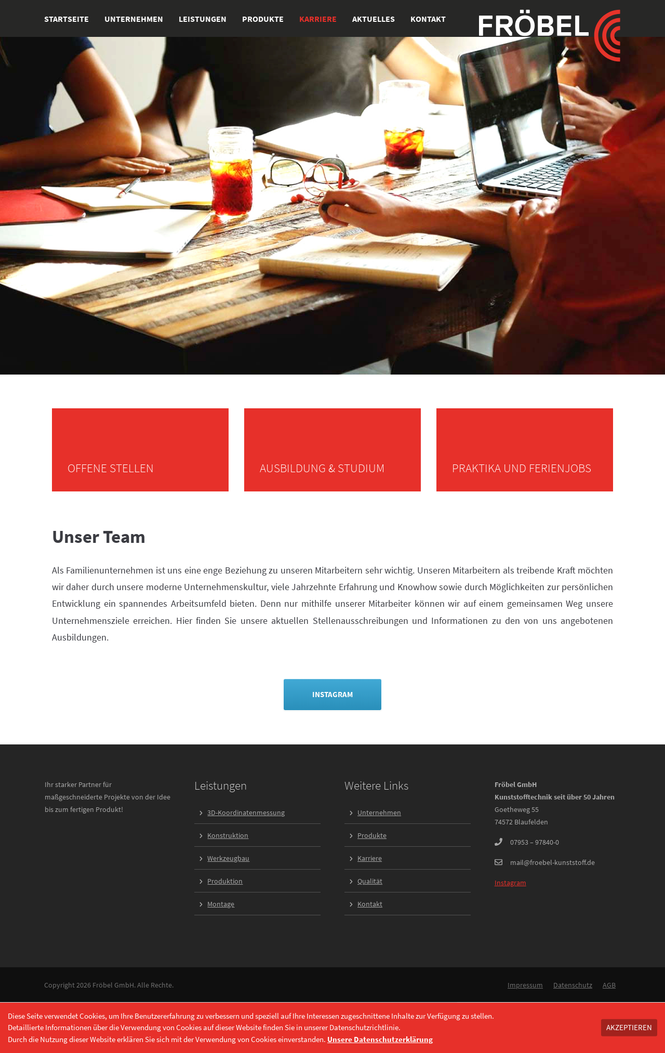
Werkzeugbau (228, 858)
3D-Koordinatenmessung (246, 812)
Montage (220, 904)
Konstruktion (227, 835)
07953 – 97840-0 (534, 842)
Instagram (510, 882)
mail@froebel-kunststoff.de (552, 862)
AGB (609, 985)
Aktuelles (373, 19)
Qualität (369, 881)
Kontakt (428, 19)
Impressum (525, 985)
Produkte (263, 19)
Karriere (318, 19)
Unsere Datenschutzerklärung (380, 1039)
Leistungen (203, 19)
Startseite (66, 19)
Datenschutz (572, 985)
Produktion (225, 881)
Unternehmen (133, 19)
